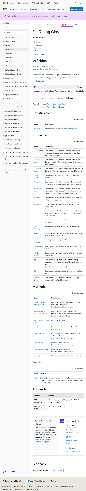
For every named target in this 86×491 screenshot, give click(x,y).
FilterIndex (37, 220)
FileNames (37, 204)
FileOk (61, 320)
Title (35, 271)
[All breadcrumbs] (35, 25)
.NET (40, 25)
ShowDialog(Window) (41, 349)
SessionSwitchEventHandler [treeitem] (13, 127)
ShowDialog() (38, 342)
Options (36, 233)
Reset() (36, 327)
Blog (29, 486)
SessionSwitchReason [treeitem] (11, 131)
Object (44, 98)
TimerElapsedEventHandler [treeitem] (13, 144)
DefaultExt (37, 182)
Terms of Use (6, 489)
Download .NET (76, 9)
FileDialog (69, 128)
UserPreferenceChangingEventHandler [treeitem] (15, 171)
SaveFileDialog (38, 81)
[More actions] (82, 25)
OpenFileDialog (65, 78)
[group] (58, 91)
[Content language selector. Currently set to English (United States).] (12, 481)
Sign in (81, 3)
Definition (37, 42)
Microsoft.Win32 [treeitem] (10, 37)
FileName (37, 197)
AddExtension (38, 151)
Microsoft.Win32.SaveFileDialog (52, 107)
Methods (37, 51)
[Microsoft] (4, 3)
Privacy (48, 486)
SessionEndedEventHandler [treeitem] (13, 107)
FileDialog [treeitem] (9, 49)
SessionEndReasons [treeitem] (11, 119)
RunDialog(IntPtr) (39, 333)
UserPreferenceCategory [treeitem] (12, 148)
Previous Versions (19, 486)
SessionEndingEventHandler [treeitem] (14, 115)
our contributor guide (43, 440)
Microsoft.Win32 (47, 66)
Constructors (38, 45)
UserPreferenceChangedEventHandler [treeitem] (16, 157)
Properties (37, 48)
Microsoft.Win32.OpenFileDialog (52, 104)
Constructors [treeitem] (10, 53)
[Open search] (75, 3)
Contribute (39, 486)
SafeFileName (38, 246)
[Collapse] (27, 23)
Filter (35, 211)
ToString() (37, 356)
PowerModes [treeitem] (8, 90)
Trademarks (17, 489)
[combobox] (15, 28)
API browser (50, 25)
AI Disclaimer (6, 486)
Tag (35, 260)
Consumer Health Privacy (63, 486)
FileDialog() (37, 128)
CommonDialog (56, 98)
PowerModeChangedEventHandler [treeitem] (16, 86)
